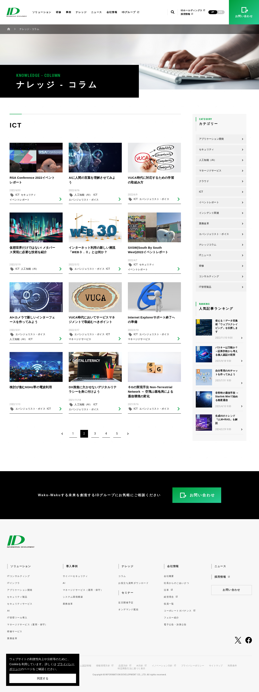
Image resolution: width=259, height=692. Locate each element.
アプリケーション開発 (221, 138)
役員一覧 (169, 604)
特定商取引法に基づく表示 (131, 668)
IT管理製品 (221, 287)
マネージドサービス (80, 340)
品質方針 (125, 666)
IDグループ (130, 12)
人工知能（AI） (83, 196)
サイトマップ (216, 666)
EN (220, 12)
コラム (122, 576)
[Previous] (62, 434)
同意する (42, 678)
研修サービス (14, 631)
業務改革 (221, 223)
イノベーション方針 (164, 666)
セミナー (127, 592)
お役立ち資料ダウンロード (133, 583)
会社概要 (169, 576)
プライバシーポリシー (192, 666)
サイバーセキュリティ (75, 576)
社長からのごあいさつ (176, 583)
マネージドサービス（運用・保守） (27, 624)
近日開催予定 (125, 602)
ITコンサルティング (18, 576)
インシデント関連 (221, 212)
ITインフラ (13, 583)
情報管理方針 (105, 666)
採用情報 (187, 14)
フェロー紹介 (171, 617)
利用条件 (232, 666)
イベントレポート (19, 201)
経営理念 (171, 597)
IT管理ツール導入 (17, 617)
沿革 (168, 590)
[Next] (128, 434)
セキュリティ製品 (17, 597)
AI (8, 610)
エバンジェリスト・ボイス (84, 201)
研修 (58, 12)
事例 (68, 12)
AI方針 (141, 666)
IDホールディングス (193, 10)
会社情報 (112, 12)
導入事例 (72, 566)
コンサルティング (221, 276)
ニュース (96, 12)
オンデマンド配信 (128, 609)
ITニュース (221, 255)
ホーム (8, 29)
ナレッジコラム (221, 244)
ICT (17, 196)
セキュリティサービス (19, 604)
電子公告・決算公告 (175, 624)
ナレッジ (81, 12)
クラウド (221, 181)
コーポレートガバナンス (180, 610)
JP (212, 12)
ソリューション (41, 12)
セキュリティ (28, 196)
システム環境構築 (73, 597)
